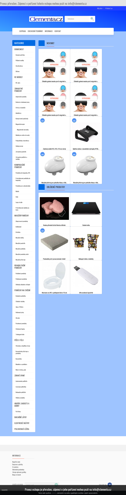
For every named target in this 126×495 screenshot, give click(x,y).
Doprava (22, 31)
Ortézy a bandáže (20, 107)
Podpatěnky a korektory (22, 140)
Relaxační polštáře (21, 392)
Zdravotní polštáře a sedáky (21, 158)
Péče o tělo (19, 340)
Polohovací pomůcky (21, 279)
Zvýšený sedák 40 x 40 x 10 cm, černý (54, 149)
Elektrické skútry (21, 423)
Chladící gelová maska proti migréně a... (54, 81)
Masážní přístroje (20, 260)
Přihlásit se (108, 8)
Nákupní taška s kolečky (86, 259)
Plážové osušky (20, 60)
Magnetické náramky (22, 129)
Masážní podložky (20, 249)
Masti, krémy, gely (21, 370)
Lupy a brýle (19, 202)
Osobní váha (86, 225)
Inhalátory (18, 113)
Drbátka (18, 232)
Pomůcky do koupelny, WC (23, 173)
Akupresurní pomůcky (22, 221)
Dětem (17, 71)
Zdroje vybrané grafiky (19, 472)
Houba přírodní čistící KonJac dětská (54, 225)
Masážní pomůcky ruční (22, 254)
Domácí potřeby (20, 55)
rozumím (4, 490)
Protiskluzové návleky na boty (22, 209)
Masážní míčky (20, 237)
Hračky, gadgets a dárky (21, 404)
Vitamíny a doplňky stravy (23, 346)
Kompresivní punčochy (22, 118)
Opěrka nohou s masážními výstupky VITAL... (86, 149)
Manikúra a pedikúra (21, 364)
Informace (49, 31)
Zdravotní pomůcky (18, 89)
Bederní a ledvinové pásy (22, 102)
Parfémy (18, 411)
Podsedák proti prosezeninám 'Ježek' (54, 259)
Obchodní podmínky (35, 31)
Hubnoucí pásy (20, 312)
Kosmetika (19, 359)
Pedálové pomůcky (21, 273)
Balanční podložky (21, 296)
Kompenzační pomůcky (19, 166)
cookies (53, 493)
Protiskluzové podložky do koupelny (23, 179)
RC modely (18, 77)
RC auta (18, 83)
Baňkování (18, 227)
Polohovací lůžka (21, 429)
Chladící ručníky (20, 301)
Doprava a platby (17, 464)
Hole (17, 197)
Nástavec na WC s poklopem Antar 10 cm (54, 292)
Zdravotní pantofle (21, 151)
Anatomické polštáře (21, 381)
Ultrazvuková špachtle (86, 292)
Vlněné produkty (20, 398)
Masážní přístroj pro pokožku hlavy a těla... (54, 182)
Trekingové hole (20, 334)
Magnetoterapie (20, 124)
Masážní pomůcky (21, 215)
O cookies (15, 467)
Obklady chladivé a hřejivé (23, 284)
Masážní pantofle (20, 243)
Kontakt (58, 31)
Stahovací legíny (20, 329)
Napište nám (16, 462)
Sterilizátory (19, 66)
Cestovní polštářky (21, 387)
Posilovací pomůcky (21, 323)
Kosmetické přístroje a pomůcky (22, 352)
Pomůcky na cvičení (22, 290)
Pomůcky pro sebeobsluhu (23, 186)
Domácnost (19, 49)
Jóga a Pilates (19, 307)
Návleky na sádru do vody (22, 135)
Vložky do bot (19, 146)
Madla (17, 191)
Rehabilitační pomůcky (19, 266)
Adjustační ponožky (21, 96)
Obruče (18, 318)
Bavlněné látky (20, 417)
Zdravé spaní (19, 375)
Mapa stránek (16, 475)
